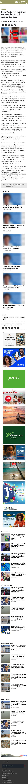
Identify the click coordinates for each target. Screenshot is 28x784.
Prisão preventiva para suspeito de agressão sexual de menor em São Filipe (18, 618)
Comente (8, 186)
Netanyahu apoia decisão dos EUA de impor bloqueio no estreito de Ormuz (18, 545)
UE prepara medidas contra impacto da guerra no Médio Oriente (18, 564)
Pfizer (17, 317)
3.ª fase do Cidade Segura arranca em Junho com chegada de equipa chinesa (17, 598)
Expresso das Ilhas (7, 21)
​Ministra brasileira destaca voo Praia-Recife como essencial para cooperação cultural (18, 536)
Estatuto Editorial (5, 779)
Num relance (5, 775)
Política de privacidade (6, 780)
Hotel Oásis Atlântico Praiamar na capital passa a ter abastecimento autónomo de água (18, 733)
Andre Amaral (9, 325)
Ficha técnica (5, 777)
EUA (4, 319)
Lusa (14, 21)
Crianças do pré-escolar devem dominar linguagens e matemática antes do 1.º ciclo (19, 676)
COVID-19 (5, 317)
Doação (22, 317)
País (2, 9)
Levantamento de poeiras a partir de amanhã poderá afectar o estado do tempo (18, 608)
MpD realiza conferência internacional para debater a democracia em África (18, 574)
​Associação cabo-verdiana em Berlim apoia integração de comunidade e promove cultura (19, 627)
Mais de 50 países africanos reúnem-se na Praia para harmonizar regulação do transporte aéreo (18, 555)
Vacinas (12, 317)
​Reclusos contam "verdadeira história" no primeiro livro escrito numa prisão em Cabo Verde (18, 647)
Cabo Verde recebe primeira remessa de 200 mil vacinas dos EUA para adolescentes (13, 227)
